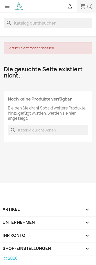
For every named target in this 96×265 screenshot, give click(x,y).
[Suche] (48, 23)
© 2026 (11, 258)
